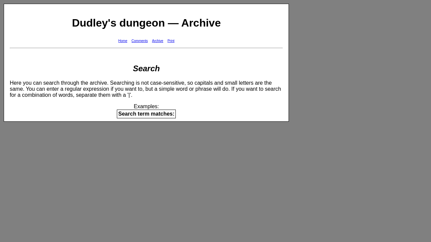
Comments (140, 41)
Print (170, 41)
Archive (157, 41)
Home (122, 41)
